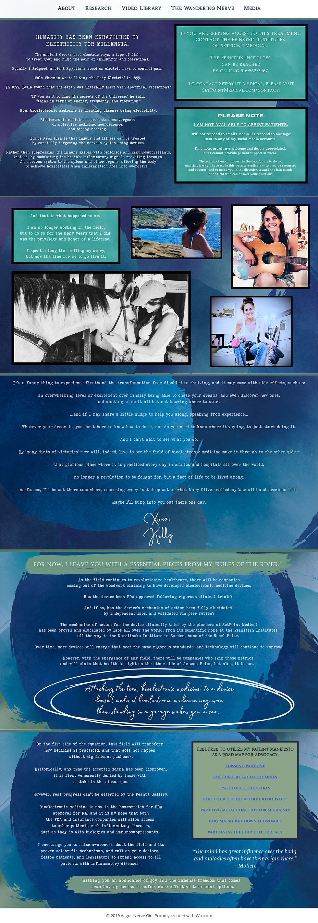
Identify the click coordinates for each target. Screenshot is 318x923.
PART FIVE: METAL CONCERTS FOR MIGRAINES (245, 810)
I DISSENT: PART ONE (245, 766)
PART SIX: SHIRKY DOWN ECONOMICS (245, 821)
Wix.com (204, 915)
